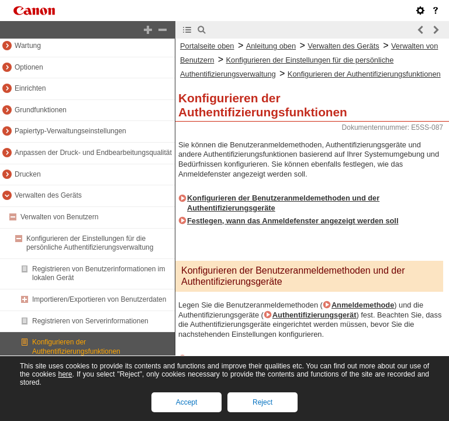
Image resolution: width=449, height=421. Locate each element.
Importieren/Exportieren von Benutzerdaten (99, 299)
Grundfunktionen (41, 110)
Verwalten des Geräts (48, 195)
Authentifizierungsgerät (314, 314)
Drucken (28, 174)
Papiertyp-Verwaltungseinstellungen (70, 131)
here (65, 374)
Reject (262, 402)
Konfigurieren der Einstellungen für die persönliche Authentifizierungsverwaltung (89, 243)
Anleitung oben (271, 46)
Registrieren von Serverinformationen (90, 321)
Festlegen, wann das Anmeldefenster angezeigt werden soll (292, 220)
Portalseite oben (207, 46)
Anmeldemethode (362, 305)
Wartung (28, 46)
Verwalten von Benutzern (59, 217)
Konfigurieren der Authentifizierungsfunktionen (76, 347)
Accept (187, 402)
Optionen (29, 67)
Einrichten (30, 88)
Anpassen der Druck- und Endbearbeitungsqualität (93, 153)
